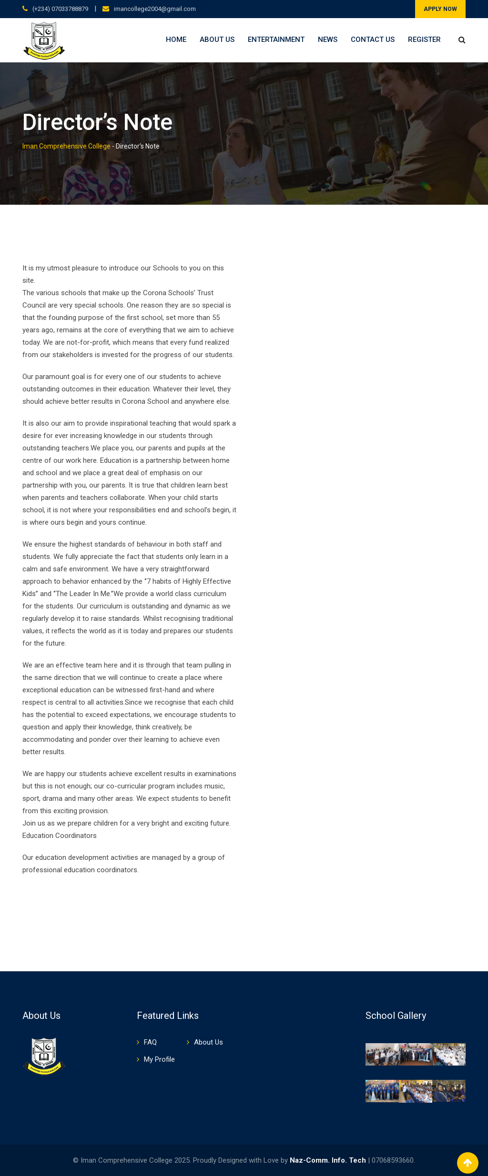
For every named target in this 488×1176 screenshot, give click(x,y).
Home (176, 39)
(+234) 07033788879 (60, 8)
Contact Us (373, 39)
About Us (217, 39)
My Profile (159, 1059)
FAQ (150, 1042)
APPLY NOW (440, 9)
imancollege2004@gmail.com (155, 8)
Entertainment (276, 39)
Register (424, 39)
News (327, 39)
